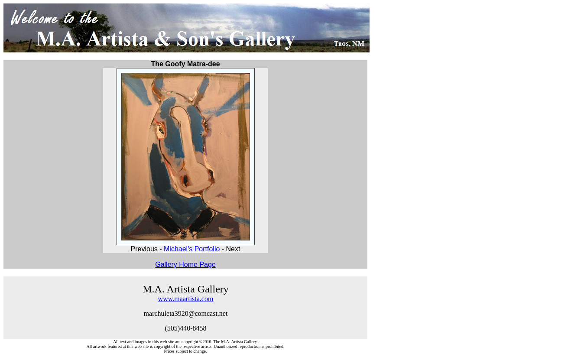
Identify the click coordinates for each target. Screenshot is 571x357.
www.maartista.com (186, 298)
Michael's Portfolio (192, 249)
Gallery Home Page (185, 264)
